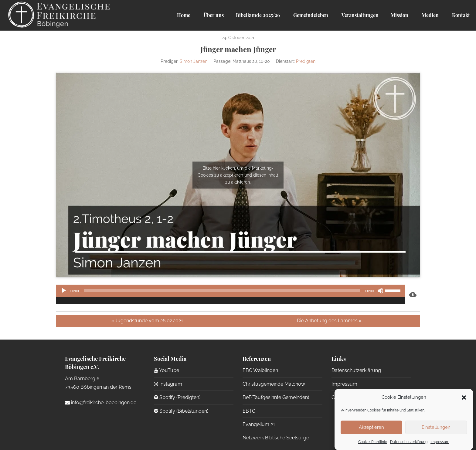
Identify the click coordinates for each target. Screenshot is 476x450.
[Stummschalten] (380, 291)
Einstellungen (436, 427)
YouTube (166, 370)
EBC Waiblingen (260, 370)
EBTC (249, 411)
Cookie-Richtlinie (372, 442)
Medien (429, 15)
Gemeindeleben (310, 15)
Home (183, 15)
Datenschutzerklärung (408, 442)
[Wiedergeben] (64, 291)
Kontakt (460, 15)
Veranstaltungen (359, 15)
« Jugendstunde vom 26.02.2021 (147, 320)
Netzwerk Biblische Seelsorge (276, 438)
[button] (464, 397)
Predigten (305, 61)
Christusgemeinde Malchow (274, 384)
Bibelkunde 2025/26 (258, 15)
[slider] (222, 290)
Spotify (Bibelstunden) (181, 411)
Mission (399, 15)
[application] (230, 294)
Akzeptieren (371, 427)
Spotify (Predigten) (177, 397)
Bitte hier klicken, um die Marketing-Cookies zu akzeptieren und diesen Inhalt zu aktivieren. (238, 174)
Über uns (213, 15)
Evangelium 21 (259, 424)
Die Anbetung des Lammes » (329, 320)
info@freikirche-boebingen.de (100, 402)
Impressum (439, 442)
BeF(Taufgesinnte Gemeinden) (276, 397)
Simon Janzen (193, 61)
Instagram (168, 384)
